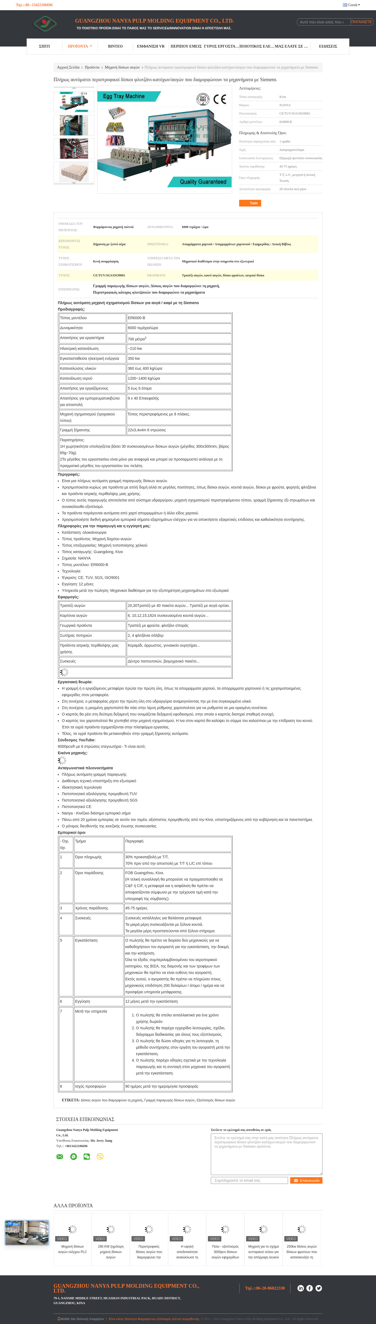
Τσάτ (251, 203)
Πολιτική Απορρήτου (90, 1319)
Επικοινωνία (306, 1181)
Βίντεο (115, 46)
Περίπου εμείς (186, 46)
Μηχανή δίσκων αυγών (122, 67)
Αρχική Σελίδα (68, 67)
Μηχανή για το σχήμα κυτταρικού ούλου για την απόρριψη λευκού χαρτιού (263, 1255)
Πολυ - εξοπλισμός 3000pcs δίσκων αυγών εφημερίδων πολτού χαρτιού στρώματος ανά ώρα (225, 1257)
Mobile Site (66, 1319)
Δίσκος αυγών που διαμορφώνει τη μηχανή (111, 1100)
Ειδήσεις (328, 46)
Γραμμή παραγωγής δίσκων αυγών (169, 1100)
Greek (354, 5)
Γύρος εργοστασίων (222, 46)
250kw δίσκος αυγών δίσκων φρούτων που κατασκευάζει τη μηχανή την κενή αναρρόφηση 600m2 (301, 1257)
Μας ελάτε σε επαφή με (292, 46)
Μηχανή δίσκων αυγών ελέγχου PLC (72, 1249)
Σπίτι (44, 46)
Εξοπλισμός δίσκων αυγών (216, 1100)
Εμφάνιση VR (150, 46)
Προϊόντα (80, 46)
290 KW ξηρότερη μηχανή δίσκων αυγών (111, 1252)
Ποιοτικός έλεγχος (257, 46)
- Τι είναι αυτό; (134, 746)
